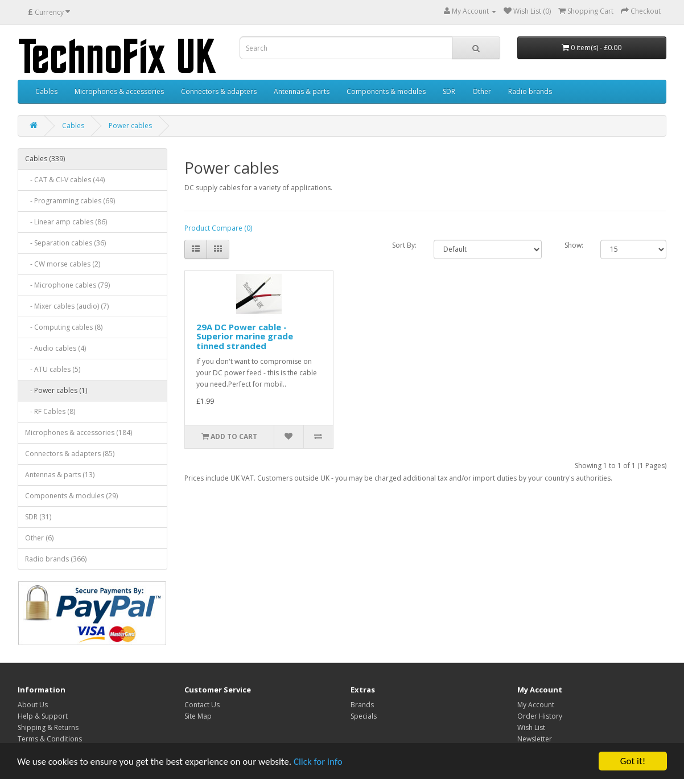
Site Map (198, 716)
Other (481, 91)
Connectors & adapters (219, 91)
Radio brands (530, 91)
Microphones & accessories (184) (78, 432)
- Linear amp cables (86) (66, 222)
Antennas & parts (301, 91)
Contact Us (202, 705)
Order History (539, 716)
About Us (33, 705)
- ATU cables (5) (52, 369)
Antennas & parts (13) (59, 474)
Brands (362, 705)
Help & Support (43, 716)
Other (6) (39, 538)
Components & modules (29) (71, 496)
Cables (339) (45, 158)
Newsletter (534, 739)
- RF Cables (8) (50, 411)
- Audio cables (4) (55, 348)
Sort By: (404, 245)
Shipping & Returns (48, 727)
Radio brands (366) (55, 559)
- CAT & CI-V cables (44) (65, 179)
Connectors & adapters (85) (69, 453)
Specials (364, 716)
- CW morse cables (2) (62, 264)
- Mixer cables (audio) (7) (67, 306)
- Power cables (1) (56, 390)
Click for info (318, 762)
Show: (573, 245)
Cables (46, 91)
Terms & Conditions (50, 739)
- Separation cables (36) (65, 243)
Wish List (531, 727)
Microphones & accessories (119, 91)
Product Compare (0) (218, 228)
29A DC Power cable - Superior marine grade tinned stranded (244, 336)
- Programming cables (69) (70, 201)
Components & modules (386, 91)
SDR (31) (38, 517)
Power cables (130, 125)
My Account (535, 705)
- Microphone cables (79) (67, 285)
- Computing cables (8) (63, 327)
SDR (449, 91)
